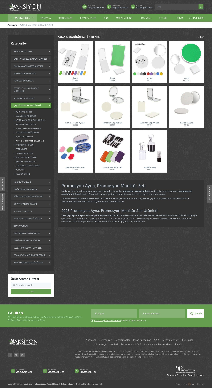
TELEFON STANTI (23, 174)
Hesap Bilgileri (2, 202)
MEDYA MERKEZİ (124, 18)
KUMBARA (20, 170)
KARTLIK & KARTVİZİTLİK (26, 124)
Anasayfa (12, 25)
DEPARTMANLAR (88, 18)
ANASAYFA (46, 18)
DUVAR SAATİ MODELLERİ (25, 204)
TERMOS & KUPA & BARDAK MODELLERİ (26, 89)
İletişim (179, 344)
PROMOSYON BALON (24, 145)
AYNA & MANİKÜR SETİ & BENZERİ (30, 141)
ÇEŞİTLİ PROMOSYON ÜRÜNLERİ (27, 105)
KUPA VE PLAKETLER (23, 211)
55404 (149, 125)
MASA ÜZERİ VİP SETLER (26, 116)
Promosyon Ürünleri (106, 344)
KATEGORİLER (22, 18)
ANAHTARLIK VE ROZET (24, 98)
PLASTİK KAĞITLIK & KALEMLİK (28, 128)
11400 (149, 80)
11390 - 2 (112, 80)
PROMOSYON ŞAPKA (23, 51)
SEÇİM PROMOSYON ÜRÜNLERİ (28, 247)
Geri (200, 36)
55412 (149, 169)
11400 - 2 (187, 80)
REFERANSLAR (65, 18)
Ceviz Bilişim (181, 384)
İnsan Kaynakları (142, 340)
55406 (186, 125)
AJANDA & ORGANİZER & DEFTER (28, 66)
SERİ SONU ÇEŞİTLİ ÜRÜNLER (28, 165)
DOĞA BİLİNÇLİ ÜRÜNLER (25, 189)
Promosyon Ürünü (131, 344)
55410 (112, 169)
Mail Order (2, 184)
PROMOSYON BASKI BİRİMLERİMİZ (29, 255)
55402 (112, 125)
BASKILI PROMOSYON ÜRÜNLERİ (28, 262)
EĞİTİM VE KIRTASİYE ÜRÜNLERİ (28, 196)
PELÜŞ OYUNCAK (20, 225)
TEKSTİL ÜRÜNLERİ (22, 182)
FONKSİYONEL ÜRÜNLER (26, 157)
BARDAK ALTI (21, 149)
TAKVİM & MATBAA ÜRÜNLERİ (27, 240)
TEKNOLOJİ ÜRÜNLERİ (24, 80)
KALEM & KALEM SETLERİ (25, 73)
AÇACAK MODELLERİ (24, 136)
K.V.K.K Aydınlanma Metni (158, 344)
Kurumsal (187, 340)
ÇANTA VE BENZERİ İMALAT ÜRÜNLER (30, 59)
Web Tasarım (198, 384)
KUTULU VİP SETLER (24, 112)
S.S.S (106, 18)
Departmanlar (122, 340)
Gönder (196, 313)
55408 (75, 169)
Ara (31, 291)
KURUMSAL (145, 18)
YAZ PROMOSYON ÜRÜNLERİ (27, 233)
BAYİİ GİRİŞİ (196, 18)
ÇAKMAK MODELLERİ (24, 153)
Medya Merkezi (171, 340)
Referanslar (105, 340)
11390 (75, 80)
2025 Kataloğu (209, 194)
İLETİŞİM (163, 18)
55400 (75, 125)
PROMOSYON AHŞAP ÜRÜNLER (28, 218)
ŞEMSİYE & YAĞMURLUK (26, 161)
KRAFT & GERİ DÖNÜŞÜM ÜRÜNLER (31, 120)
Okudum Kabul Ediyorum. (120, 320)
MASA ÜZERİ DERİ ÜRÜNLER (27, 132)
